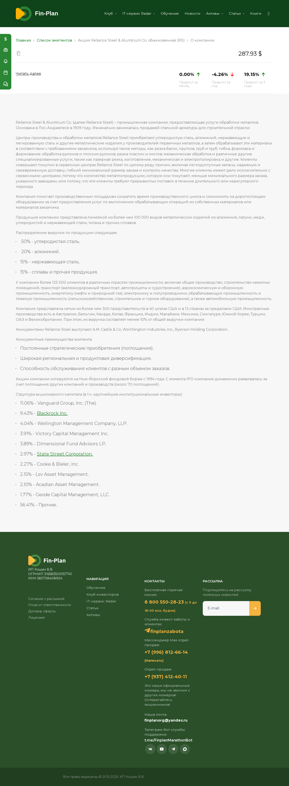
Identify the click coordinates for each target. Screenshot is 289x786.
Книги (255, 13)
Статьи (236, 13)
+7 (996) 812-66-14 (166, 652)
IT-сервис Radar (138, 13)
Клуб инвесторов (102, 594)
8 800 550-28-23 (164, 602)
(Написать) (153, 661)
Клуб (110, 13)
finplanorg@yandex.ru (166, 720)
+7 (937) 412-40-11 (165, 676)
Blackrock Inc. (52, 413)
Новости (192, 13)
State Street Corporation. (65, 454)
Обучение (170, 13)
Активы (214, 13)
